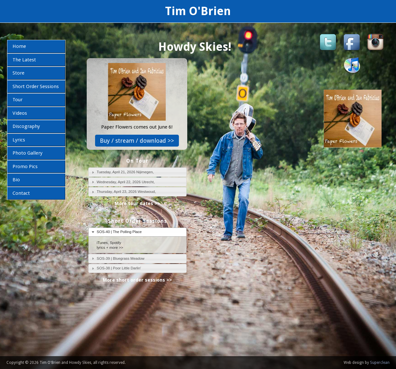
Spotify (115, 243)
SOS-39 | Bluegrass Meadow (121, 258)
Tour (17, 100)
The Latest (24, 60)
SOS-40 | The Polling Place (119, 232)
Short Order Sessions (36, 86)
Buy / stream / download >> (137, 140)
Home (19, 46)
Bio (16, 180)
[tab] (137, 172)
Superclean (380, 362)
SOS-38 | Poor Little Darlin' (119, 268)
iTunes (102, 243)
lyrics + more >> (110, 247)
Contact (21, 193)
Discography (26, 126)
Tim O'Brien (198, 11)
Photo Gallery (27, 153)
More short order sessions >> (137, 280)
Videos (20, 113)
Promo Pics (25, 166)
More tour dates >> (137, 203)
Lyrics (19, 140)
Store (18, 73)
